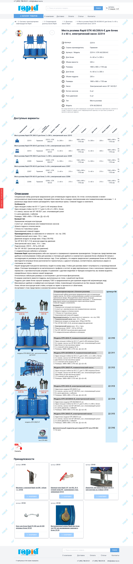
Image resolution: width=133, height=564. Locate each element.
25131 (58, 464)
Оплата (71, 16)
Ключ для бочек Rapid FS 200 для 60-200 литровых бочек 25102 (30, 527)
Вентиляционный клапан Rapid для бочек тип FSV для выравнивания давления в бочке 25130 (65, 528)
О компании (49, 16)
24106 (24, 464)
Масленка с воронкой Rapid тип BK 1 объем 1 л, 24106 (31, 489)
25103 (93, 464)
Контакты (91, 16)
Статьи (80, 16)
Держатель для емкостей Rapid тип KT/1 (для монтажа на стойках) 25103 (100, 489)
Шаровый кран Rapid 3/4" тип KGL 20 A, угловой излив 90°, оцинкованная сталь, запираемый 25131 (65, 490)
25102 (24, 503)
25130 (58, 503)
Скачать (18, 447)
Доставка (60, 16)
